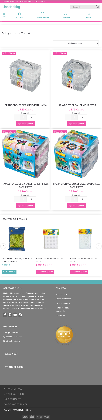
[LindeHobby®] (11, 6)
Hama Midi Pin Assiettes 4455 (83, 260)
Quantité (25, 113)
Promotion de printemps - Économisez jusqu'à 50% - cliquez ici (23, 1)
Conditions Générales (15, 404)
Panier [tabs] (88, 15)
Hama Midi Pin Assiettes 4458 (49, 260)
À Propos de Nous (11, 332)
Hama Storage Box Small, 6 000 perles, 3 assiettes (76, 185)
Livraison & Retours (11, 341)
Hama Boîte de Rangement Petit (76, 105)
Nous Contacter (12, 399)
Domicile (19, 15)
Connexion (66, 15)
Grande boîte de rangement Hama (26, 105)
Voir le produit (9, 272)
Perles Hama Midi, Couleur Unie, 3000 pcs (17, 260)
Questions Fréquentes (12, 337)
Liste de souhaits (43, 15)
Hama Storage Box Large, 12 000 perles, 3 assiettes (25, 185)
